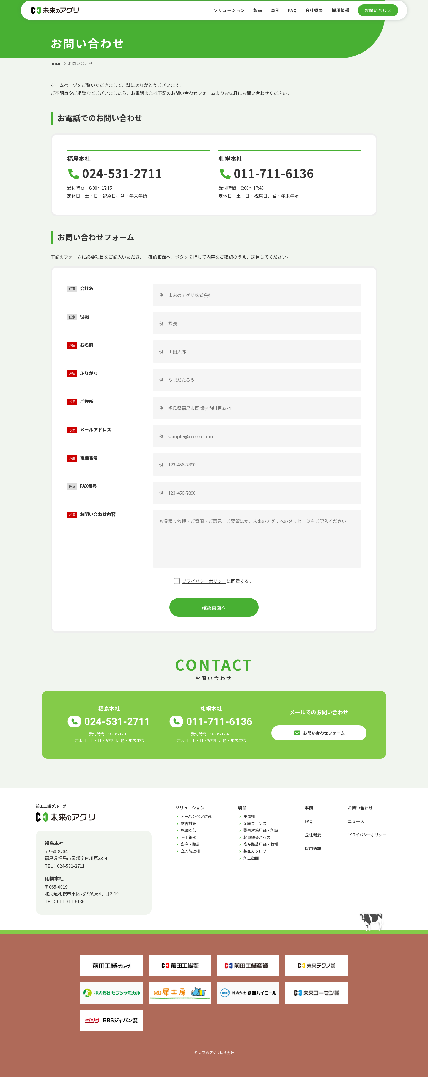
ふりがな (82, 373)
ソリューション (221, 14)
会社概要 (311, 14)
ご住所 (80, 401)
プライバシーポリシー (204, 581)
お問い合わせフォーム (319, 731)
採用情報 (339, 14)
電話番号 (82, 458)
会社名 (80, 288)
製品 (252, 14)
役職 (78, 316)
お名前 (80, 345)
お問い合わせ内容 (91, 514)
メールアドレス (89, 429)
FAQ (288, 14)
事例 (270, 14)
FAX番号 (82, 486)
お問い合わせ (378, 15)
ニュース (356, 821)
